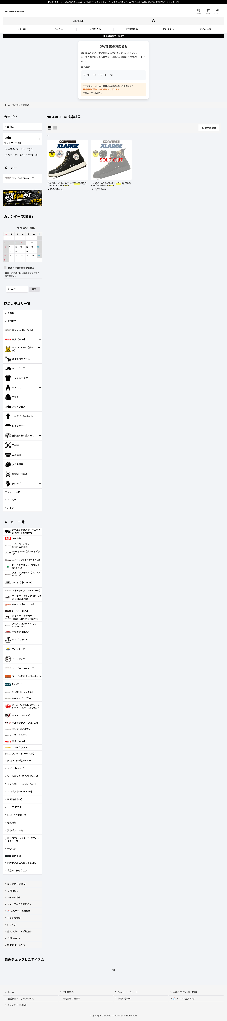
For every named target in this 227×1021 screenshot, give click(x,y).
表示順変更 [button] (209, 127)
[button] (198, 11)
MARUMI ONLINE (14, 11)
